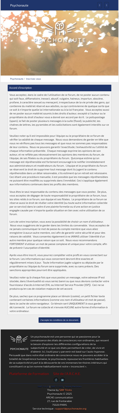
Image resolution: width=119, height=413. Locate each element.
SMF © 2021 (57, 386)
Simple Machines (73, 386)
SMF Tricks (65, 389)
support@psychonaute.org (70, 408)
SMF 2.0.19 (43, 386)
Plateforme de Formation (29, 374)
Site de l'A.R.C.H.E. (67, 374)
